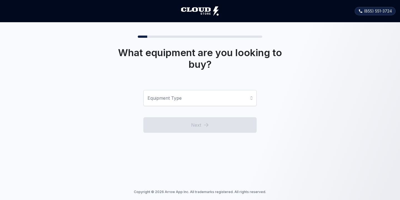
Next (200, 125)
